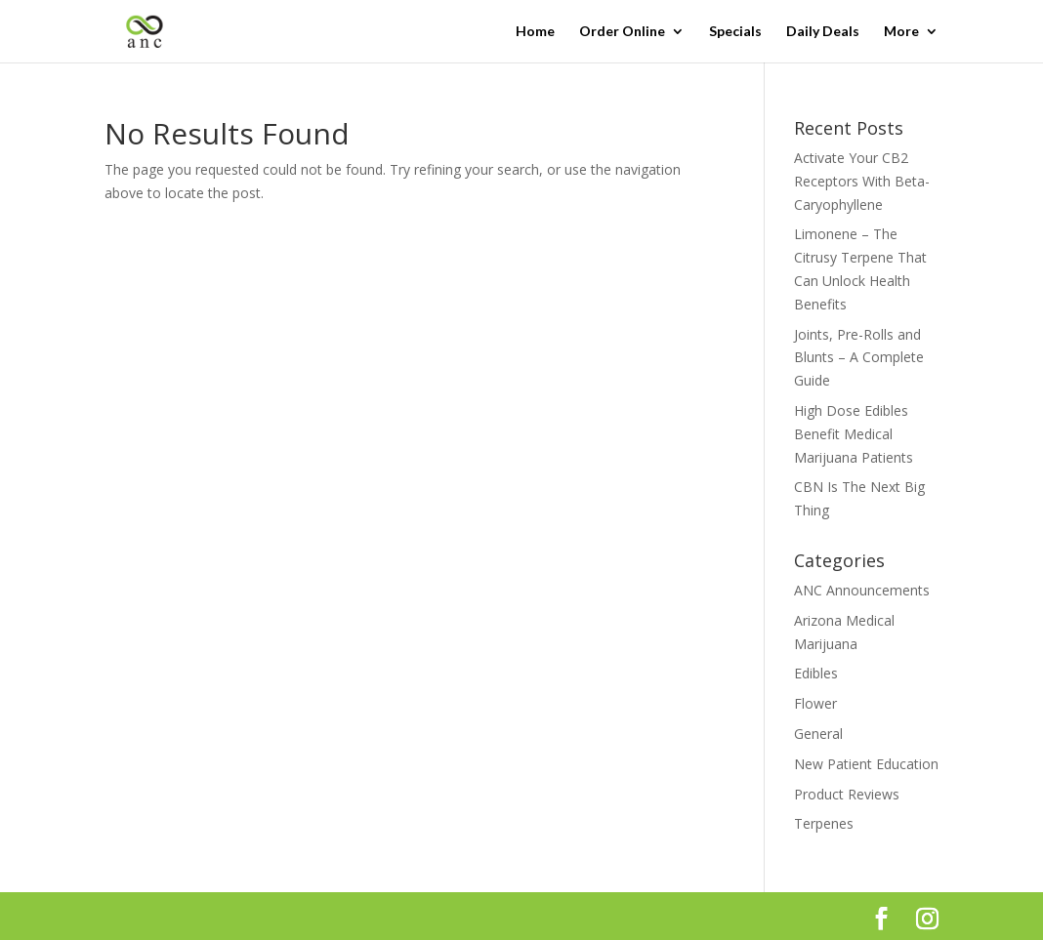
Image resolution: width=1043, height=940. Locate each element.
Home (535, 31)
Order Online (622, 31)
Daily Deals (822, 31)
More (901, 31)
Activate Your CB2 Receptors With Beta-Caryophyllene (862, 181)
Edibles (816, 673)
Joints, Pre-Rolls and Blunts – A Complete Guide (859, 357)
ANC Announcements (862, 590)
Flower (815, 703)
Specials (735, 31)
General (818, 733)
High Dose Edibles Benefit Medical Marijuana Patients (853, 434)
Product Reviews (846, 794)
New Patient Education (866, 764)
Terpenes (824, 823)
